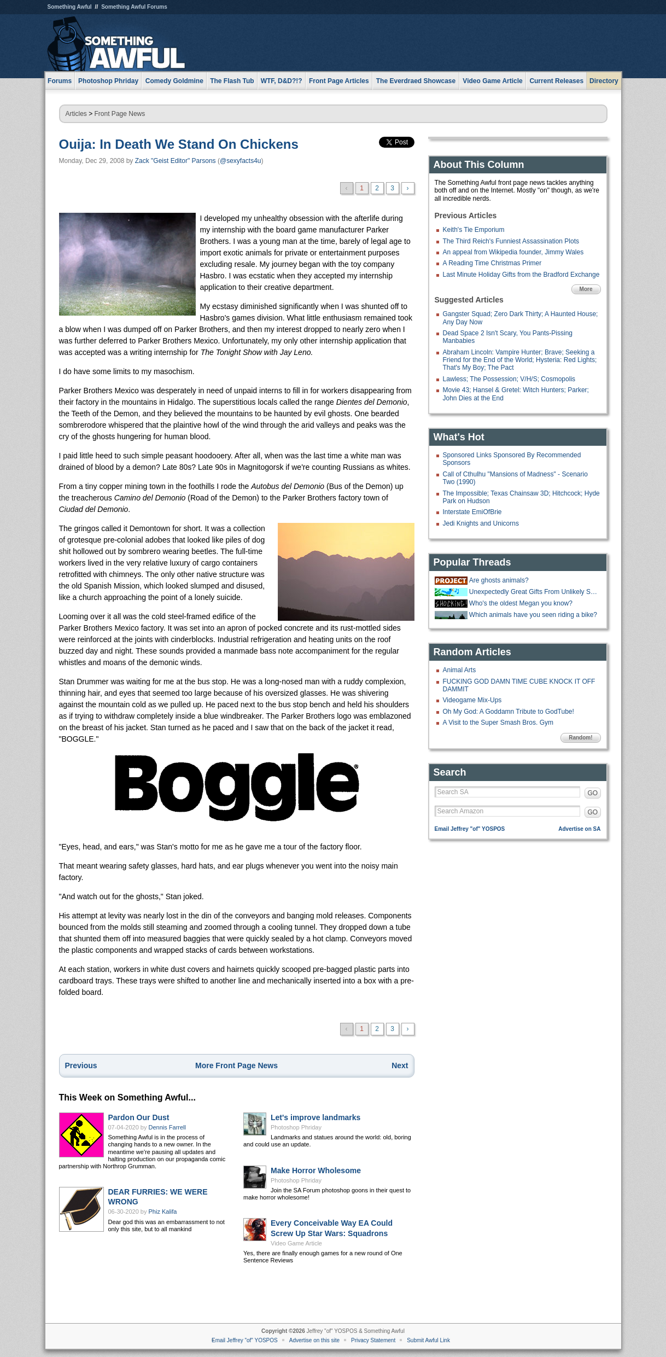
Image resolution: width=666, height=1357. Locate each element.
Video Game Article (296, 1243)
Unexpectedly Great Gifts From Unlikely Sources (533, 592)
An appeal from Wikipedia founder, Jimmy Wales (513, 252)
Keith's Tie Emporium (474, 230)
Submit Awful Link (428, 1340)
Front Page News (120, 114)
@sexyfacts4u (240, 161)
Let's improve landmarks (315, 1117)
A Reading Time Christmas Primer (492, 263)
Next (400, 1065)
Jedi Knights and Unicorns (481, 523)
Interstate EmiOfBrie (472, 512)
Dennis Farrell (167, 1127)
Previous (81, 1065)
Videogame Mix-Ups (472, 700)
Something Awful (70, 7)
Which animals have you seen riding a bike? (533, 615)
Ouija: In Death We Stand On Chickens (179, 144)
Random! (580, 738)
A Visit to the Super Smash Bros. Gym (498, 722)
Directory (603, 81)
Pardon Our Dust (139, 1117)
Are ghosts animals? (499, 580)
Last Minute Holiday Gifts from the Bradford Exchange (521, 274)
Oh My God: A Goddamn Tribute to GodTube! (508, 711)
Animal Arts (459, 670)
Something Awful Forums (134, 7)
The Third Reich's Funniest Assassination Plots (511, 241)
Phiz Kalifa (163, 1211)
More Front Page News (236, 1065)
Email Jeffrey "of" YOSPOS (470, 829)
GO (593, 793)
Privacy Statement (373, 1340)
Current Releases (556, 81)
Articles (76, 114)
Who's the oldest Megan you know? (520, 603)
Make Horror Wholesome (316, 1170)
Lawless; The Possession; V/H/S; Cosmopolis (509, 379)
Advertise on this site (314, 1340)
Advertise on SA (579, 829)
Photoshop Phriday (296, 1127)
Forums (60, 81)
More (586, 289)
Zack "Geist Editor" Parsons (175, 161)
